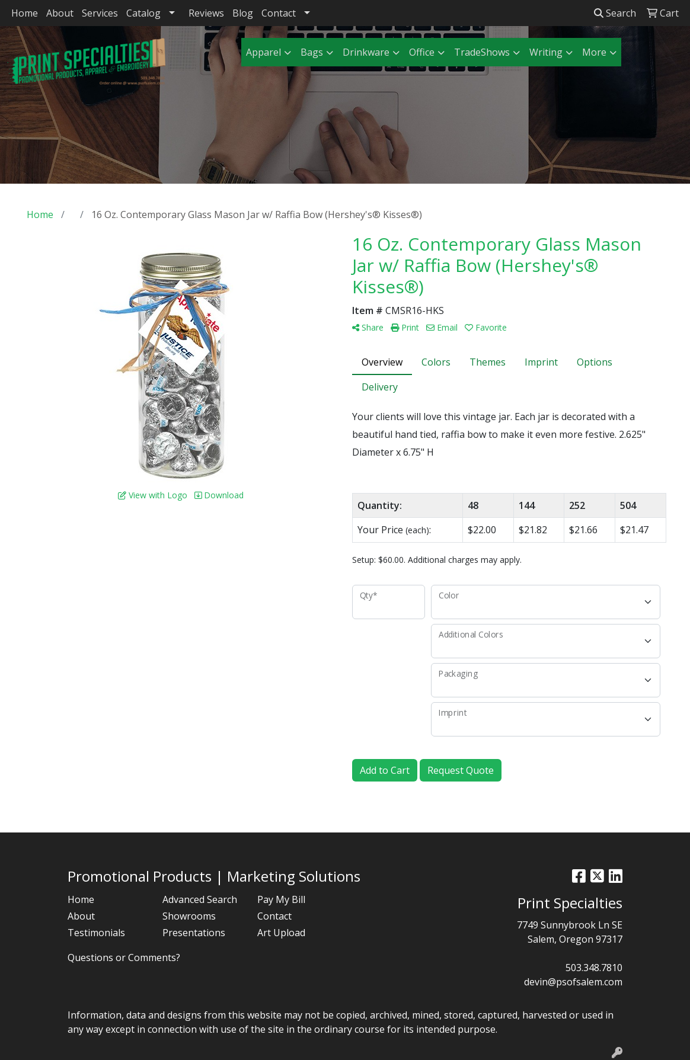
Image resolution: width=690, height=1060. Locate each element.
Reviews (206, 13)
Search (615, 13)
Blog (242, 13)
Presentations (193, 932)
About (60, 13)
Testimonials (96, 932)
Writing (546, 52)
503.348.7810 (594, 967)
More (594, 52)
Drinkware (366, 52)
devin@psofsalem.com (573, 981)
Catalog (143, 13)
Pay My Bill (281, 899)
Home (24, 13)
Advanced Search (199, 899)
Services (100, 13)
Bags (312, 52)
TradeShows (482, 52)
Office (422, 52)
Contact (278, 13)
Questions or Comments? (124, 957)
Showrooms (189, 916)
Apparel (263, 52)
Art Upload (281, 932)
